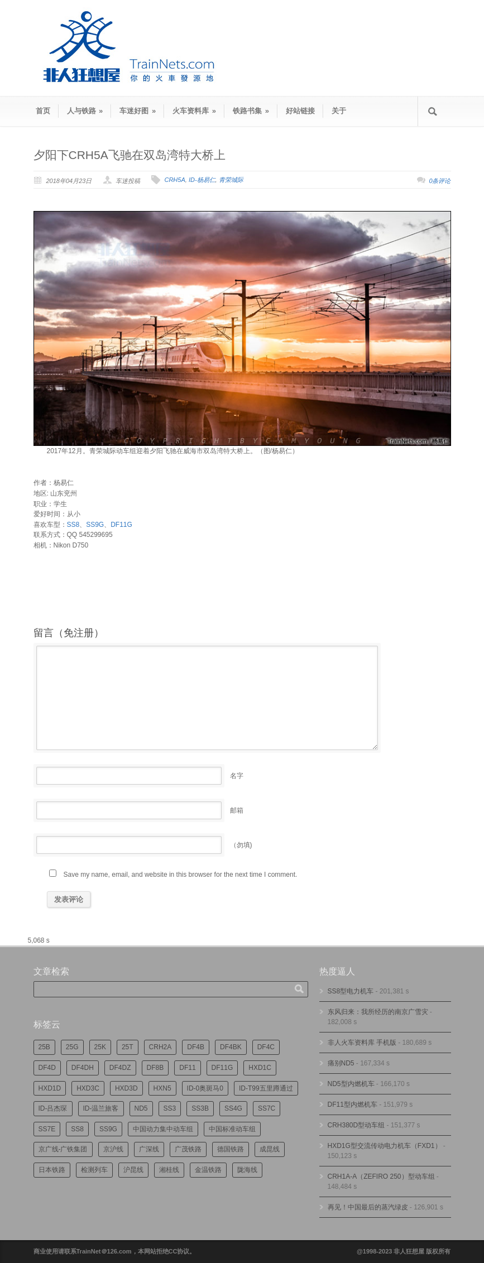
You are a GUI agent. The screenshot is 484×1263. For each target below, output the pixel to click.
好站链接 (300, 111)
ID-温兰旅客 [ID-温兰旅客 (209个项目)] (101, 1108)
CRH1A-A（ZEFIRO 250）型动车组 (381, 1176)
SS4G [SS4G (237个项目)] (233, 1108)
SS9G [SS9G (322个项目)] (108, 1129)
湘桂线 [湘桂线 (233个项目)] (169, 1170)
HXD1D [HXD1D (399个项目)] (50, 1088)
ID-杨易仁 (202, 179)
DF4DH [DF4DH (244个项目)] (82, 1068)
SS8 (73, 525)
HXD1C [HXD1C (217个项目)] (259, 1068)
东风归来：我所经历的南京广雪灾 (378, 1012)
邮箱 (236, 810)
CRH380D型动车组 (356, 1125)
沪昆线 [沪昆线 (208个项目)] (133, 1170)
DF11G (121, 525)
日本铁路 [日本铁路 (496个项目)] (52, 1170)
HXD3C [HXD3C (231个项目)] (87, 1088)
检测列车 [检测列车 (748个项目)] (94, 1170)
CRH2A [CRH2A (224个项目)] (160, 1047)
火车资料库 (194, 111)
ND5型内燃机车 (351, 1084)
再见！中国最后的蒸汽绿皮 (368, 1207)
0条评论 (440, 180)
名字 (236, 776)
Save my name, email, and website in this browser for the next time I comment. (181, 874)
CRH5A (174, 179)
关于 (339, 111)
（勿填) (241, 845)
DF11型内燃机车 (352, 1104)
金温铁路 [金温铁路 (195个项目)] (208, 1170)
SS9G (95, 525)
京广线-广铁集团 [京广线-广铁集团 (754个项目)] (63, 1149)
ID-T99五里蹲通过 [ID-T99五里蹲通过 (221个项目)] (266, 1088)
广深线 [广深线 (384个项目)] (149, 1149)
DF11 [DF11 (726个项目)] (187, 1068)
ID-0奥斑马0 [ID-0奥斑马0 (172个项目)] (205, 1088)
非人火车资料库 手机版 (362, 1042)
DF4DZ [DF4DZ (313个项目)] (120, 1068)
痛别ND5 (341, 1063)
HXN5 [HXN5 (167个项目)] (162, 1088)
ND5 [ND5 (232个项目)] (141, 1108)
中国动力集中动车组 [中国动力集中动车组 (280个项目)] (163, 1129)
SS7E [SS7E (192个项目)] (47, 1129)
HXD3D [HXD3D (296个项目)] (126, 1088)
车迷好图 (137, 111)
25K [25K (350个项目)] (100, 1047)
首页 (43, 111)
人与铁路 (85, 111)
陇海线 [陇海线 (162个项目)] (247, 1170)
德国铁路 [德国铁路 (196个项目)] (230, 1149)
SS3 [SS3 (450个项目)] (170, 1108)
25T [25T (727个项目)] (127, 1047)
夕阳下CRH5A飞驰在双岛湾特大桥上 (129, 154)
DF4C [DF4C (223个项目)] (266, 1047)
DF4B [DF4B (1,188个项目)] (195, 1047)
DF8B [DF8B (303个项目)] (155, 1068)
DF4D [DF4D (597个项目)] (47, 1068)
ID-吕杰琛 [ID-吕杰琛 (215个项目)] (53, 1108)
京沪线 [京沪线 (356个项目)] (113, 1149)
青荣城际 (231, 179)
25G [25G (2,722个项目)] (72, 1047)
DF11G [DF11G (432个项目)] (222, 1068)
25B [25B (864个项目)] (44, 1047)
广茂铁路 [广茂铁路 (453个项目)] (188, 1149)
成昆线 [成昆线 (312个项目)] (270, 1149)
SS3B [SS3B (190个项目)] (200, 1108)
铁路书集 (251, 111)
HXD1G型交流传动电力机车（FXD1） (385, 1146)
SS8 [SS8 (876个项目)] (77, 1129)
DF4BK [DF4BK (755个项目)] (231, 1047)
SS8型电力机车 (351, 991)
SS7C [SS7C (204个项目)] (266, 1108)
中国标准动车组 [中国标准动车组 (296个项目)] (232, 1129)
